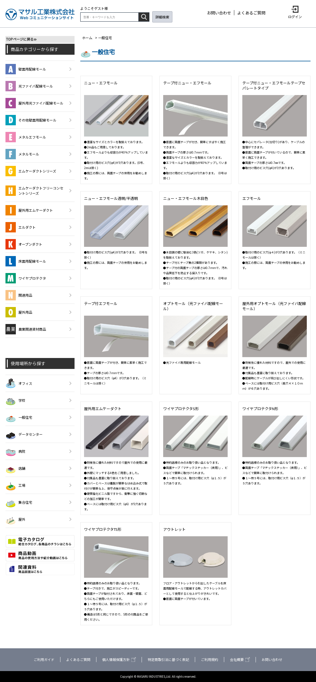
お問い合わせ (219, 13)
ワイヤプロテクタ (25, 278)
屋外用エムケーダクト (29, 210)
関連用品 (18, 295)
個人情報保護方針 (119, 659)
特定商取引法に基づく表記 (168, 659)
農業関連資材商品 (25, 329)
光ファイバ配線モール (29, 86)
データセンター (24, 434)
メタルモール (22, 154)
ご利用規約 (209, 659)
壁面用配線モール (25, 69)
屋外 (15, 519)
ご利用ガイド (44, 659)
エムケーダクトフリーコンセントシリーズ (34, 190)
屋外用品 (18, 312)
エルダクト (20, 227)
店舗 (15, 468)
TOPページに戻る (20, 39)
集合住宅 (18, 502)
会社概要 (240, 659)
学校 (15, 400)
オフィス (18, 383)
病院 (15, 451)
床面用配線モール (25, 261)
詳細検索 (162, 16)
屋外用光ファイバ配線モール (34, 103)
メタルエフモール (25, 137)
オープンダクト (23, 244)
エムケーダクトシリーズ (30, 171)
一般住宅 (18, 417)
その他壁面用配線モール (30, 120)
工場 (15, 485)
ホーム (87, 37)
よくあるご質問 (251, 13)
